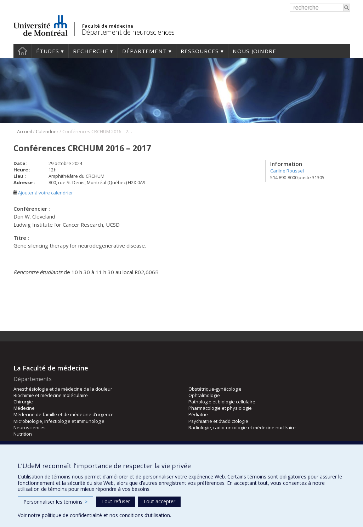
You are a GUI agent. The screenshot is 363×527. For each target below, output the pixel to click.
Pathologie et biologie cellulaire (221, 401)
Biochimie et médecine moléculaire (50, 395)
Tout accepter (159, 501)
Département (144, 51)
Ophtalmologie (204, 395)
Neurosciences (29, 427)
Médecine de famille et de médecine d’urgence (63, 414)
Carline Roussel (287, 171)
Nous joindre (254, 51)
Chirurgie (23, 401)
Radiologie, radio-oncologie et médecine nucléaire (242, 427)
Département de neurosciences (128, 32)
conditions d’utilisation (144, 515)
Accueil (22, 51)
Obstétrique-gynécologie (215, 389)
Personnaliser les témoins (55, 501)
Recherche (90, 51)
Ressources (200, 51)
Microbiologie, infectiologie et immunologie (58, 421)
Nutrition (22, 434)
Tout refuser (115, 501)
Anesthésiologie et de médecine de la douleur (62, 389)
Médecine (24, 408)
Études (47, 51)
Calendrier (47, 131)
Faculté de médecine (108, 26)
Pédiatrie (198, 414)
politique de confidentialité (72, 515)
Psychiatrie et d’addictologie (218, 421)
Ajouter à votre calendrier (43, 192)
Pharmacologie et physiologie (220, 408)
